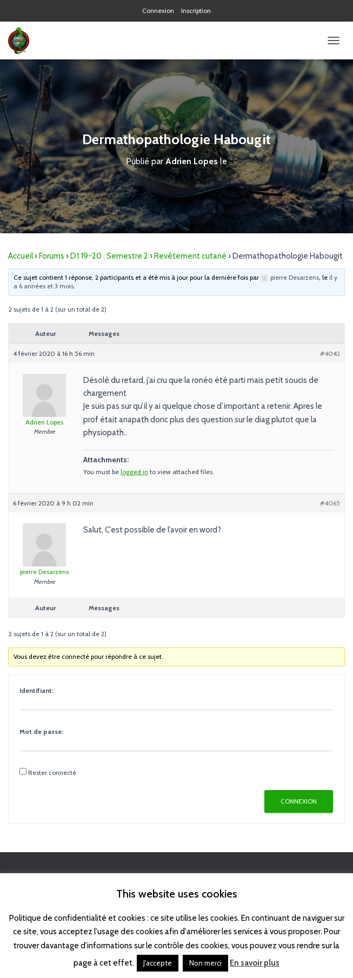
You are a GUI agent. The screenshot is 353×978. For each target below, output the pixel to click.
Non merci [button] (205, 963)
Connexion (158, 10)
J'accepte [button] (157, 963)
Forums (51, 256)
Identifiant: (36, 690)
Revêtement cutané (190, 256)
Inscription (196, 10)
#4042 (330, 353)
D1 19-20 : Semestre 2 (109, 256)
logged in (134, 472)
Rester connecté (52, 772)
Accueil (20, 256)
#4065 (330, 503)
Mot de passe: (41, 731)
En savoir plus (254, 963)
